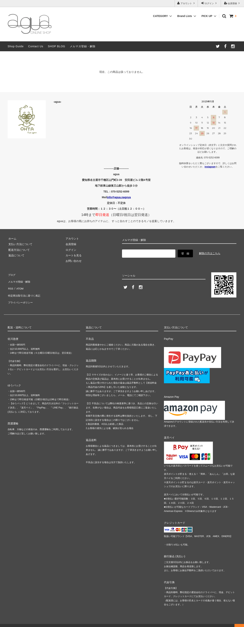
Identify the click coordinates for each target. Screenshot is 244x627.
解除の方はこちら (209, 252)
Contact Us (35, 46)
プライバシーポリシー (21, 296)
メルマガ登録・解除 (83, 46)
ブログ (12, 274)
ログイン (209, 3)
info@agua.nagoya (119, 197)
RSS (10, 285)
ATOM (19, 285)
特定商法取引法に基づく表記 (25, 291)
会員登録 (232, 3)
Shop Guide (16, 46)
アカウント (186, 3)
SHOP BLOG (56, 46)
